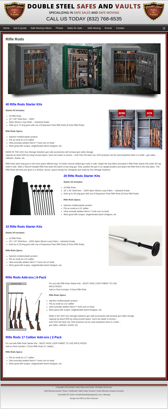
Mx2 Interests (92, 398)
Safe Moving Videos (41, 28)
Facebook (164, 28)
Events (108, 28)
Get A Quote (20, 28)
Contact (120, 28)
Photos (59, 28)
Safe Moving (94, 28)
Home (6, 28)
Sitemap (106, 395)
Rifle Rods (15, 39)
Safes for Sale (74, 28)
